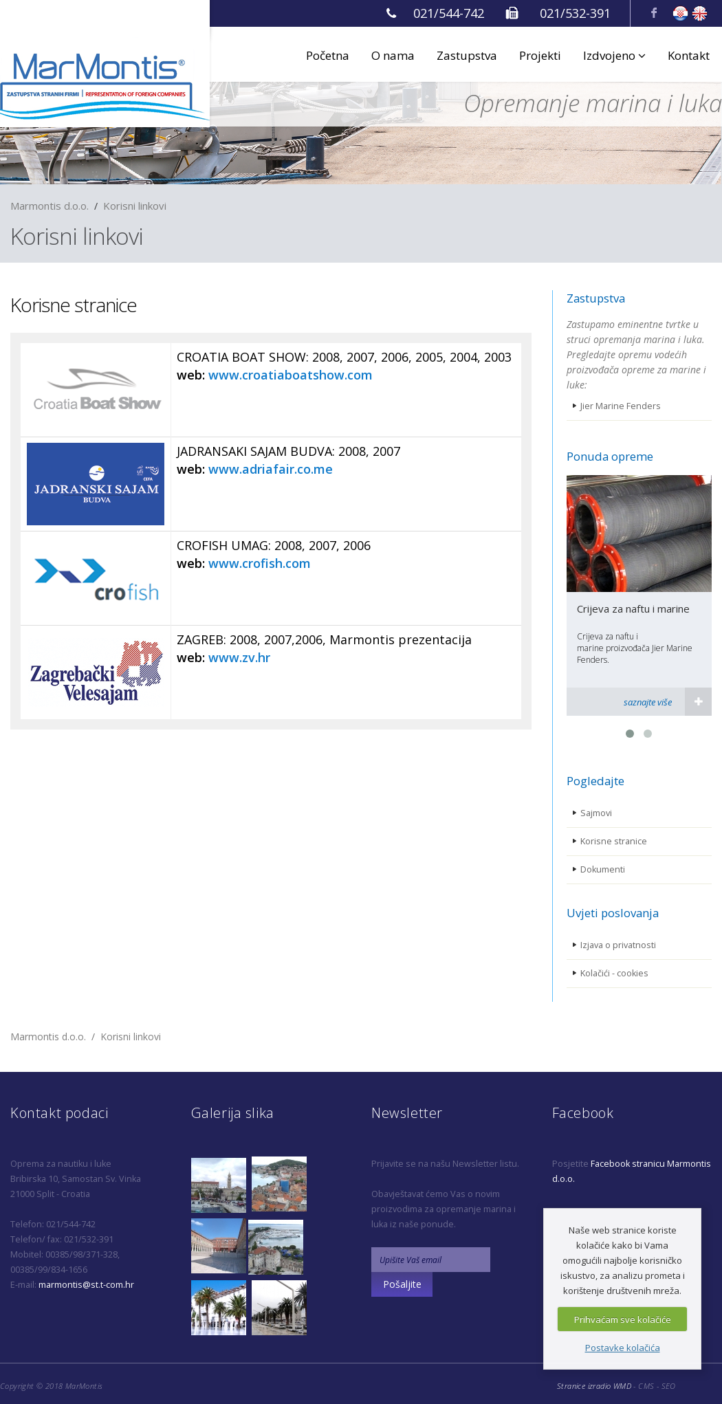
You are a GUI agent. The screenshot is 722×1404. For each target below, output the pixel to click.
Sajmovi (596, 813)
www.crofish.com (259, 563)
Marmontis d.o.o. (49, 205)
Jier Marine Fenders (620, 406)
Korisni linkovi (134, 205)
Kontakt (689, 55)
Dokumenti (602, 869)
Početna (327, 55)
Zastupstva (467, 55)
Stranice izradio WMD (594, 1386)
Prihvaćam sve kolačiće (622, 1319)
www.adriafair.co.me (270, 469)
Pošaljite (402, 1284)
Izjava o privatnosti (618, 945)
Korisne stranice (73, 305)
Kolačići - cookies (614, 973)
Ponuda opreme (610, 456)
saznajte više (648, 702)
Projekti (540, 55)
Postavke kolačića (622, 1347)
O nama (393, 55)
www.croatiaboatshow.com (290, 374)
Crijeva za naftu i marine (633, 608)
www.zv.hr (239, 657)
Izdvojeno (614, 55)
